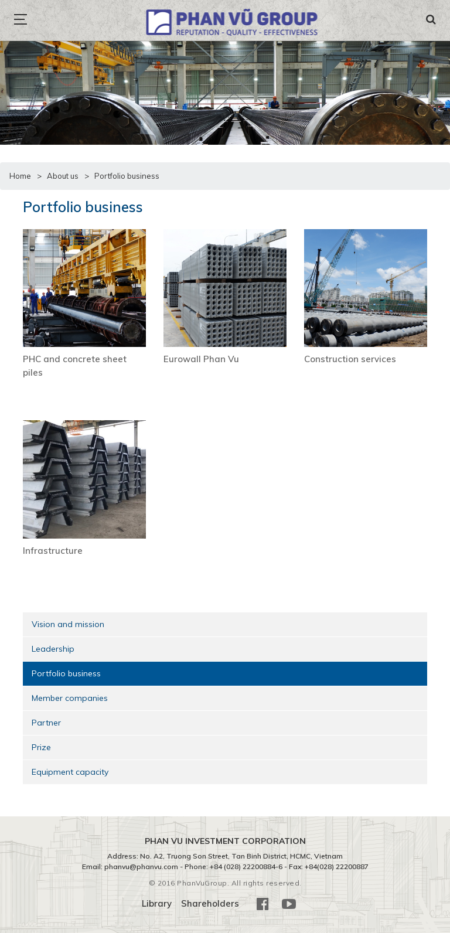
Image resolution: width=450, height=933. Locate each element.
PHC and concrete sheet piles (75, 365)
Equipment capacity (70, 772)
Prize (41, 747)
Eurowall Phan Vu (201, 359)
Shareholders (210, 903)
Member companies (70, 698)
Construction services (350, 359)
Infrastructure (53, 550)
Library (157, 903)
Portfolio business (66, 673)
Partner (46, 722)
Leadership (53, 648)
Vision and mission (68, 624)
